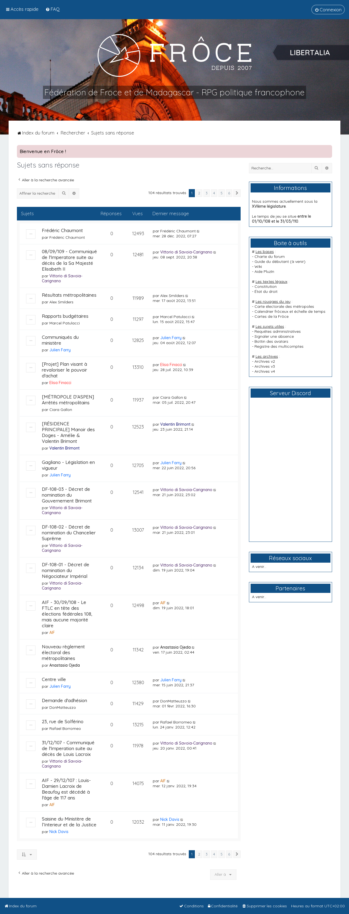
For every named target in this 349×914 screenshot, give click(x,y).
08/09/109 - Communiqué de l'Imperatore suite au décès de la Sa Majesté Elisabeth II (69, 260)
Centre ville (54, 679)
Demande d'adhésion (64, 700)
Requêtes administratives (277, 331)
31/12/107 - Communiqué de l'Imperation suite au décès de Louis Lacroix (68, 748)
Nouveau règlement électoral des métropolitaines (63, 652)
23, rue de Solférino (62, 721)
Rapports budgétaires (65, 316)
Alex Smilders (61, 301)
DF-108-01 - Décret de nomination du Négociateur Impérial (65, 570)
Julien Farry (60, 349)
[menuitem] (52, 9)
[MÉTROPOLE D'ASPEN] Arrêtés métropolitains (68, 399)
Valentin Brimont (64, 448)
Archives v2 (264, 361)
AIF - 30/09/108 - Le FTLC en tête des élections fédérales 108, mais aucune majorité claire (67, 613)
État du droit (265, 291)
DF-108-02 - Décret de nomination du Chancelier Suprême (69, 532)
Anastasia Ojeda (64, 665)
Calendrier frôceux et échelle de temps (289, 311)
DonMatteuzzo (62, 707)
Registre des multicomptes (279, 346)
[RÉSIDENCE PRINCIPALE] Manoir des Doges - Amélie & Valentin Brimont (68, 432)
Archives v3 (264, 366)
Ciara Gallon (60, 409)
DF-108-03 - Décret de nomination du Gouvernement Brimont (67, 495)
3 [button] (207, 193)
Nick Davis (58, 831)
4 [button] (214, 193)
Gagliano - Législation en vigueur (68, 465)
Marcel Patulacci (64, 323)
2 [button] (199, 193)
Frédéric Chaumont (62, 230)
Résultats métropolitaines (69, 295)
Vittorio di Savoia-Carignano (186, 252)
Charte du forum (269, 256)
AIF (52, 632)
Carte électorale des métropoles (284, 306)
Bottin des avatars (271, 341)
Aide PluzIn (264, 271)
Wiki (258, 266)
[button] (237, 193)
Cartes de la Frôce (271, 316)
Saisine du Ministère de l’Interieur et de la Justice (69, 821)
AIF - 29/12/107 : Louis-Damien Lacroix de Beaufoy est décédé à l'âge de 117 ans (66, 789)
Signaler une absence (274, 336)
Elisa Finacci (60, 382)
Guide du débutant (271, 261)
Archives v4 (264, 371)
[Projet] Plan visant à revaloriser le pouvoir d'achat (64, 370)
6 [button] (229, 193)
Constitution (265, 286)
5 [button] (222, 193)
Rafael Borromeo (65, 728)
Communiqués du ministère (60, 340)
